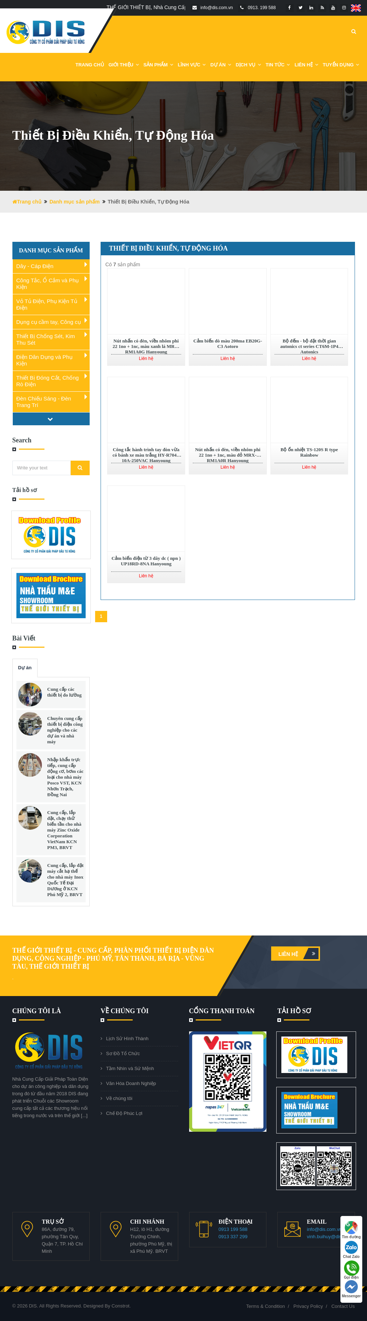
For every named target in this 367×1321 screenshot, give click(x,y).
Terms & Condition (265, 1306)
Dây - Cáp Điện (35, 266)
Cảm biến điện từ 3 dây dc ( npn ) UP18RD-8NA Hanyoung (146, 560)
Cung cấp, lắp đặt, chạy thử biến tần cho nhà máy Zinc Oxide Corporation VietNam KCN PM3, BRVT (64, 830)
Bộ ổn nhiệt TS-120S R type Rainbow (309, 452)
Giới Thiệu (124, 64)
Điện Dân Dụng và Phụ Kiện (44, 360)
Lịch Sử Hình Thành (127, 1038)
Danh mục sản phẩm (75, 202)
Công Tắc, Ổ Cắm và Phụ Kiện (47, 283)
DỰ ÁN (220, 64)
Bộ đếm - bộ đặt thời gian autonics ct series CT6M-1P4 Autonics (309, 346)
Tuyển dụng (341, 64)
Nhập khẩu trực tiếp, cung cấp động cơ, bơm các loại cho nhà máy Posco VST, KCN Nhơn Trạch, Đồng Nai (65, 777)
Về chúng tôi (119, 1098)
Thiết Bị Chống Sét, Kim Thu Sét (45, 339)
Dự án (25, 667)
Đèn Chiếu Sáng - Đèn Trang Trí (43, 401)
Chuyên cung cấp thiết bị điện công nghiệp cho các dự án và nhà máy (65, 730)
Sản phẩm (158, 64)
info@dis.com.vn (324, 1229)
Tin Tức (278, 64)
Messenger (351, 1289)
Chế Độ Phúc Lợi (124, 1113)
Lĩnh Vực (192, 64)
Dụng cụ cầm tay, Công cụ (48, 322)
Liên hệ (298, 953)
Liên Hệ (306, 64)
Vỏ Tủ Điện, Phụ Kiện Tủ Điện (46, 304)
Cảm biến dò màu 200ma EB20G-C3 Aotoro (228, 343)
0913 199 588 (233, 1229)
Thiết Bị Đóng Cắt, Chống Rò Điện (47, 381)
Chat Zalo (351, 1250)
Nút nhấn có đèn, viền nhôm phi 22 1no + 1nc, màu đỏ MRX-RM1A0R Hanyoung (227, 455)
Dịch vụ (248, 64)
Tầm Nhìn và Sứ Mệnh (130, 1068)
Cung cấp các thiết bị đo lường (64, 692)
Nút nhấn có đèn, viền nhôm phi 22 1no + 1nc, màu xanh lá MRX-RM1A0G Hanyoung (146, 346)
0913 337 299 (233, 1236)
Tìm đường (351, 1230)
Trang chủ (89, 64)
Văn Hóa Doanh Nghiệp (131, 1083)
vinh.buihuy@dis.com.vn (332, 1236)
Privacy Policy (308, 1306)
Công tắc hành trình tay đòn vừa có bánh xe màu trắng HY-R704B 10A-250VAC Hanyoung (146, 455)
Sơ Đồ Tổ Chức (123, 1053)
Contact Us (343, 1306)
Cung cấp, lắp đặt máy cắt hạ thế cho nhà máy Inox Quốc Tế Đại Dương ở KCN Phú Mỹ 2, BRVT (65, 880)
